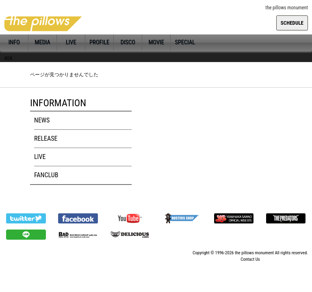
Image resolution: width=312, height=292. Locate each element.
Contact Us (250, 259)
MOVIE (156, 42)
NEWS (42, 120)
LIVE (71, 42)
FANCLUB (46, 175)
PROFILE (99, 42)
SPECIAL (185, 42)
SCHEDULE (292, 23)
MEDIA (42, 42)
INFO (14, 42)
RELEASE (45, 138)
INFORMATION (58, 103)
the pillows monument (254, 253)
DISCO (127, 42)
